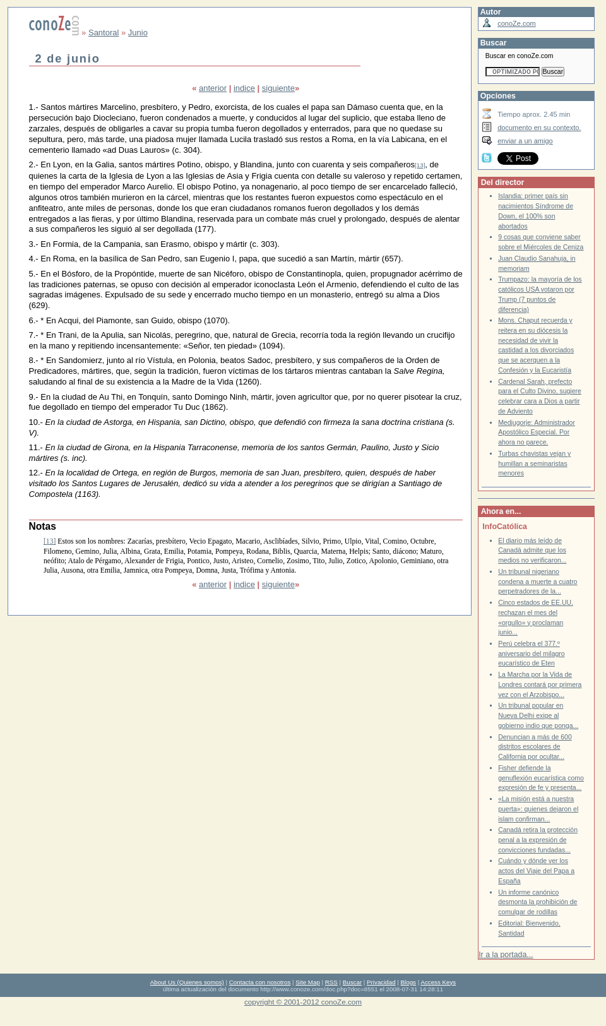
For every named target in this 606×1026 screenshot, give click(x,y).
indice (244, 88)
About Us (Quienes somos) (187, 982)
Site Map (307, 982)
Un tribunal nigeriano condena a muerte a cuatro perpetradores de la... (537, 581)
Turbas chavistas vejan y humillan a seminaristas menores (534, 463)
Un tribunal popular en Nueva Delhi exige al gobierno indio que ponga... (538, 715)
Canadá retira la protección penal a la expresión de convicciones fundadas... (538, 839)
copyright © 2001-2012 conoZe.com (303, 1002)
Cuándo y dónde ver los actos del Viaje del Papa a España (536, 870)
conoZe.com (516, 23)
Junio (138, 32)
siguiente (278, 88)
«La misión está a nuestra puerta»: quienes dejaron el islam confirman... (538, 809)
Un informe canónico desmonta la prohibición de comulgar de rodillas (537, 902)
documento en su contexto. (539, 127)
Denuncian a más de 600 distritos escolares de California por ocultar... (535, 747)
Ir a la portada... (505, 954)
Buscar (352, 982)
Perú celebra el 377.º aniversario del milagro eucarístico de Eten (531, 653)
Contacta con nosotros (260, 982)
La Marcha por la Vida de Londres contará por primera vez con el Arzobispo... (539, 684)
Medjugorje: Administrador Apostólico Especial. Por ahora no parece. (536, 432)
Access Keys (438, 982)
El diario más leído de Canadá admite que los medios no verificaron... (532, 550)
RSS (331, 982)
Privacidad (381, 982)
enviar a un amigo (525, 141)
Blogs (408, 982)
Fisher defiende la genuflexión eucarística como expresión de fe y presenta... (541, 778)
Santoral (103, 32)
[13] (420, 165)
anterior (213, 88)
